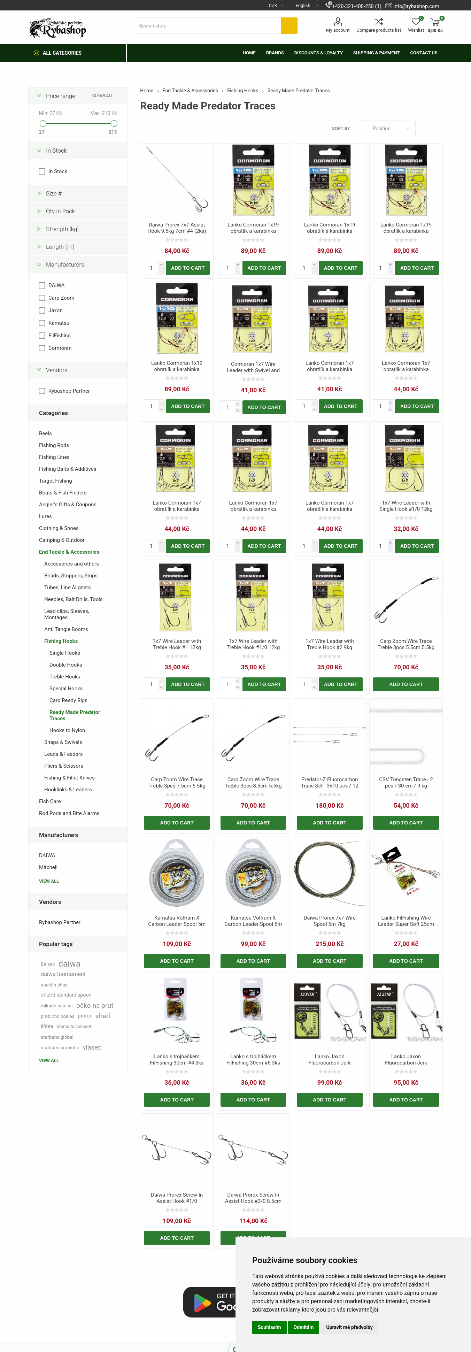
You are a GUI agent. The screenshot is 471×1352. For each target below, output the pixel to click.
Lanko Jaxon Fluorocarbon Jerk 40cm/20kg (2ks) (406, 1062)
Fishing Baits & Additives (67, 469)
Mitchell (48, 867)
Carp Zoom (61, 298)
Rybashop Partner (69, 391)
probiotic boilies (57, 1016)
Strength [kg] (62, 228)
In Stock (56, 150)
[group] (253, 319)
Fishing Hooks (61, 641)
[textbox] (206, 25)
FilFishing (59, 335)
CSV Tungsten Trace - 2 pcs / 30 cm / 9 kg (406, 782)
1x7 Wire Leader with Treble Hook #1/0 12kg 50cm (253, 647)
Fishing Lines (54, 457)
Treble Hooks (64, 677)
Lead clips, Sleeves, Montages (66, 614)
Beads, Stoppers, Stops (71, 576)
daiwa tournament (63, 974)
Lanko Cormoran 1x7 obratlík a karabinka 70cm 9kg (330, 509)
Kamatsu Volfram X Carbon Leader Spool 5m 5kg (253, 924)
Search (289, 25)
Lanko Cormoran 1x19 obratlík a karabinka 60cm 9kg (176, 369)
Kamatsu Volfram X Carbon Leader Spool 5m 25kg (177, 924)
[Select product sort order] (385, 128)
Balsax (48, 964)
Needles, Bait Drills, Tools (73, 599)
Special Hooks (66, 688)
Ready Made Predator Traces (74, 715)
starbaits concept (74, 1026)
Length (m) (60, 246)
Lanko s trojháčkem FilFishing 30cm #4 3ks (176, 1059)
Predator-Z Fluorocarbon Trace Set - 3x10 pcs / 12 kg (329, 785)
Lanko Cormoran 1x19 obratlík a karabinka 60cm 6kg (406, 231)
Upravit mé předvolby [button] (349, 1327)
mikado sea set (57, 1005)
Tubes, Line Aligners (67, 587)
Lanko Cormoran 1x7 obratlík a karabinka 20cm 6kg (330, 369)
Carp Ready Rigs (68, 700)
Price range (60, 95)
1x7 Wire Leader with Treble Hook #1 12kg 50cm (177, 647)
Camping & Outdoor (62, 540)
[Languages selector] (304, 5)
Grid (424, 128)
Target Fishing (55, 481)
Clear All (103, 95)
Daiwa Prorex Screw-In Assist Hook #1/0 (177, 1198)
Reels (45, 433)
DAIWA (56, 285)
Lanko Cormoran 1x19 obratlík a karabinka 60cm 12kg (253, 231)
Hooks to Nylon (67, 730)
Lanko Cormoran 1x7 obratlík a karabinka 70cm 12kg (406, 369)
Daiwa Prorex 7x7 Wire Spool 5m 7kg (329, 921)
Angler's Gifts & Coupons (67, 504)
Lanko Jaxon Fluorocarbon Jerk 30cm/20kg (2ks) (330, 1062)
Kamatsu (58, 323)
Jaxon (55, 310)
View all (49, 881)
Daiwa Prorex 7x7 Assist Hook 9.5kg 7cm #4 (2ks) (177, 228)
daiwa (69, 964)
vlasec (92, 1047)
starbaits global (57, 1037)
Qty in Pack (60, 211)
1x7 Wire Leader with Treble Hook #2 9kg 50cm (330, 647)
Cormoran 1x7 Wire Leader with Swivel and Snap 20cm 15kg (253, 370)
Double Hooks (65, 665)
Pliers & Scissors (63, 766)
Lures (45, 516)
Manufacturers (65, 264)
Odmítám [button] (304, 1327)
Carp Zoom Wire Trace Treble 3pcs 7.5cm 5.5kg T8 (176, 785)
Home (146, 90)
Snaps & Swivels (63, 742)
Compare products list (379, 30)
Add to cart (187, 268)
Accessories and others (71, 564)
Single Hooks (64, 653)
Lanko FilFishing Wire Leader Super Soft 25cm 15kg (406, 924)
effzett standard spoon (66, 995)
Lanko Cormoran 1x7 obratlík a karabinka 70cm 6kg (253, 509)
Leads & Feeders (63, 754)
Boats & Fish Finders (63, 493)
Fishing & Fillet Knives (69, 778)
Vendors (57, 370)
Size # (54, 193)
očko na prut (94, 1005)
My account (337, 30)
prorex (85, 1016)
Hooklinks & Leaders (68, 789)
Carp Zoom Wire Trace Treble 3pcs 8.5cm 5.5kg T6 (253, 785)
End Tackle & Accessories (69, 552)
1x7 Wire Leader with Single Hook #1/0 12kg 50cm (405, 509)
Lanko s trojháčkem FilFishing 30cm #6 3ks (253, 1059)
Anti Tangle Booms (66, 629)
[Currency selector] (274, 5)
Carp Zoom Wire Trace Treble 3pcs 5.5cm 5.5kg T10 (406, 647)
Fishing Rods (54, 445)
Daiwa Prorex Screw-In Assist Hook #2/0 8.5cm (253, 1198)
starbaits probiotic (60, 1047)
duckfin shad (54, 985)
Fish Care (50, 801)
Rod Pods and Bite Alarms (69, 813)
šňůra (47, 1026)
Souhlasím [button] (269, 1327)
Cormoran (59, 348)
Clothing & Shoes (59, 528)
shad (102, 1016)
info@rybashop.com (416, 6)
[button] (250, 349)
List (437, 128)
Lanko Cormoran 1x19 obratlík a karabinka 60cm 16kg (329, 231)
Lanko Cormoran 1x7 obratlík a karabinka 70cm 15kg (177, 509)
